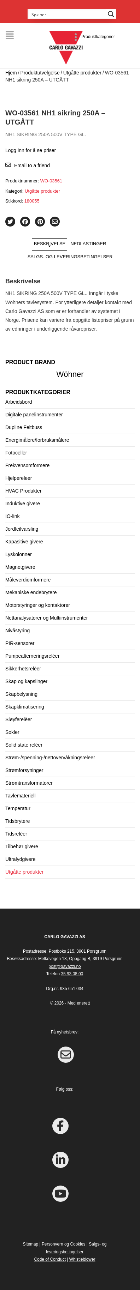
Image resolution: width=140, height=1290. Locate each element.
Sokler (12, 732)
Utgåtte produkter (82, 73)
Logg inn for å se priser (30, 150)
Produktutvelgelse (40, 73)
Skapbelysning (21, 694)
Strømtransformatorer (29, 783)
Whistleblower (82, 1259)
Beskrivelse (50, 243)
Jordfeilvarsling (21, 529)
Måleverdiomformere (28, 580)
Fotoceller (16, 453)
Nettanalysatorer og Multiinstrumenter (46, 618)
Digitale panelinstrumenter (34, 414)
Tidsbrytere (17, 821)
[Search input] (67, 14)
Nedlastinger (88, 243)
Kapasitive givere (24, 541)
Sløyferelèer (18, 719)
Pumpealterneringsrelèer (32, 656)
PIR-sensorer (19, 643)
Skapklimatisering (24, 707)
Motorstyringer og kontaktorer (37, 605)
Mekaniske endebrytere (31, 592)
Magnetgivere (20, 567)
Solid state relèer (23, 745)
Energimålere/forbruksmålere (37, 440)
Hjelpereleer (18, 478)
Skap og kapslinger (26, 681)
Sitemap (31, 1244)
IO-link (12, 516)
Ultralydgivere (20, 859)
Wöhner (70, 374)
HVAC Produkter (23, 491)
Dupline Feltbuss (23, 427)
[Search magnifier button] (111, 14)
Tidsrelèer (16, 834)
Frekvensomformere (27, 465)
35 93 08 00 (72, 973)
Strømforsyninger (24, 770)
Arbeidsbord (18, 402)
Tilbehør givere (21, 846)
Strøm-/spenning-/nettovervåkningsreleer (50, 757)
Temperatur (17, 808)
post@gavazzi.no (64, 966)
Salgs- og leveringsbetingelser (70, 256)
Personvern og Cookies (64, 1244)
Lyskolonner (18, 554)
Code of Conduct (50, 1259)
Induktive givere (22, 503)
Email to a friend (32, 165)
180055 (32, 201)
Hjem (11, 73)
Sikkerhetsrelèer (23, 668)
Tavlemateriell (20, 795)
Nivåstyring (17, 630)
